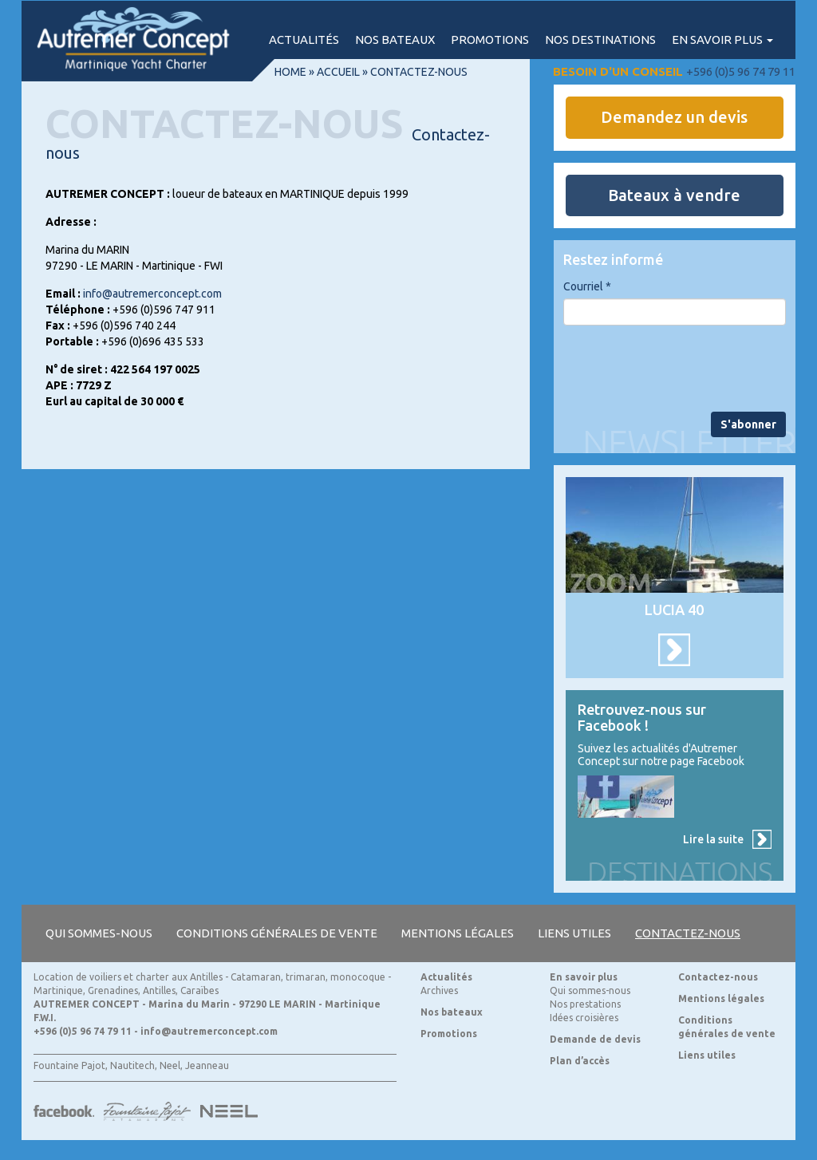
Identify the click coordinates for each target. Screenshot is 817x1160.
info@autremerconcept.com (152, 293)
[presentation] (684, 368)
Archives (439, 990)
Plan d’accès (580, 1060)
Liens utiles (574, 933)
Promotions (490, 39)
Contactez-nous (687, 933)
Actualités (304, 39)
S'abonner (748, 424)
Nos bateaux (395, 39)
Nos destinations (600, 39)
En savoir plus (722, 39)
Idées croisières (584, 1017)
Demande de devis (595, 1039)
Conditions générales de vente (276, 933)
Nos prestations (585, 1004)
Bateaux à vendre (674, 195)
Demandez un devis (674, 117)
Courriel (587, 286)
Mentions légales (457, 933)
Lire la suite (713, 839)
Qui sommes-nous (98, 933)
